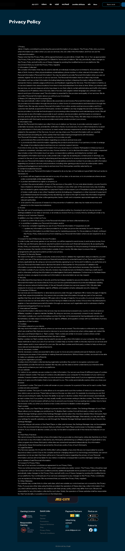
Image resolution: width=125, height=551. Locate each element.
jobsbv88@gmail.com (73, 530)
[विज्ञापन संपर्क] (111, 4)
